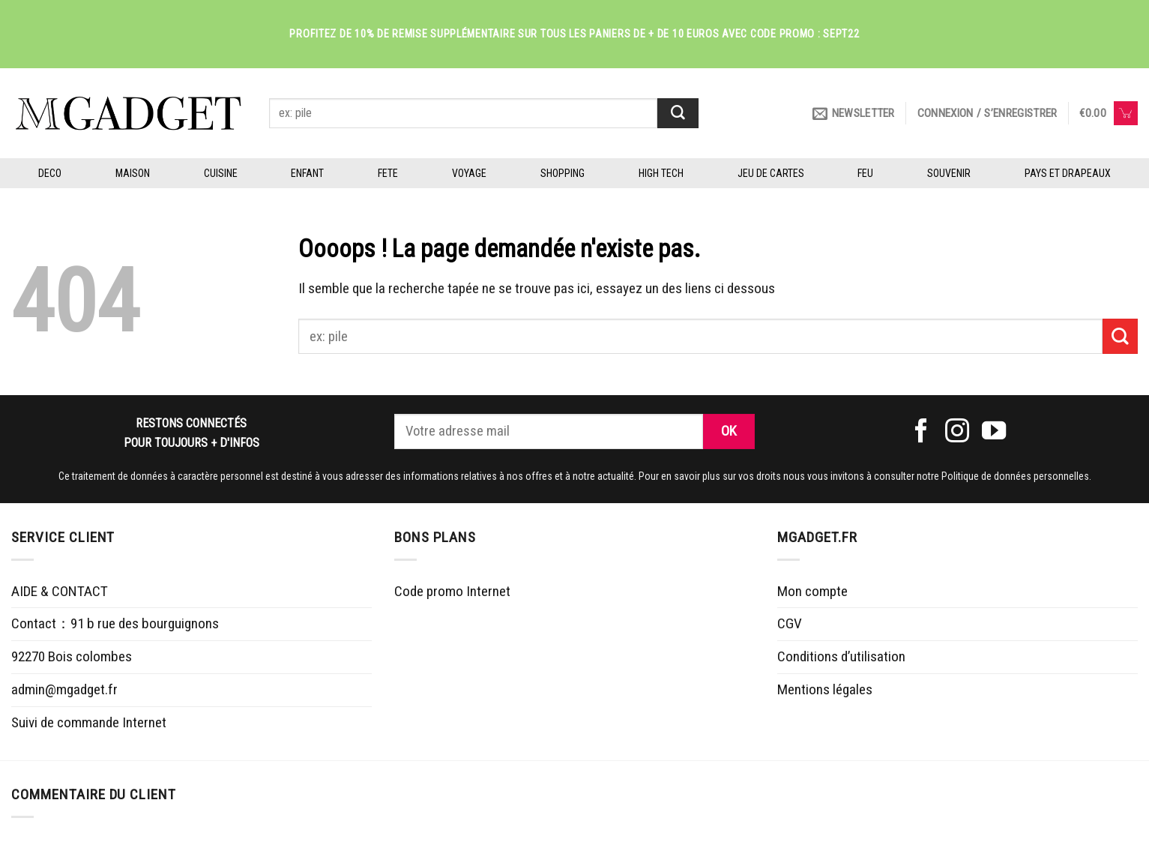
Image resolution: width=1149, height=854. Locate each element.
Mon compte (812, 591)
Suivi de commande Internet (88, 722)
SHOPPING (562, 173)
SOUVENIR (949, 173)
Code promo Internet (452, 591)
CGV (789, 623)
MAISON (132, 173)
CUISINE (221, 173)
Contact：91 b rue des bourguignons (115, 623)
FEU (865, 173)
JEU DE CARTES (771, 173)
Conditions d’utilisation (841, 656)
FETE (388, 173)
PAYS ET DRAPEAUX (1068, 173)
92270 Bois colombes (71, 656)
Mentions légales (824, 689)
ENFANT (307, 173)
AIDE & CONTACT (59, 591)
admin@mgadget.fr (64, 689)
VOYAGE (469, 173)
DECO (49, 173)
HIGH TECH (661, 173)
